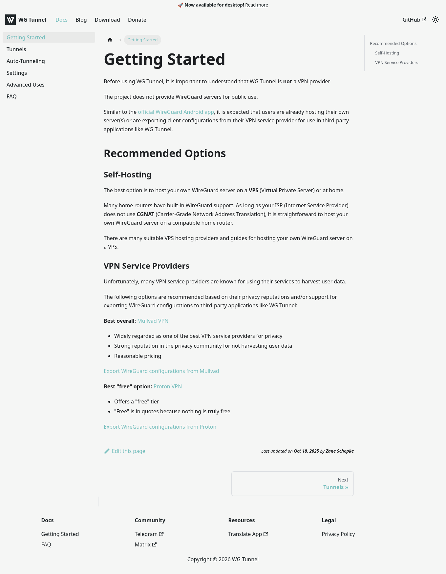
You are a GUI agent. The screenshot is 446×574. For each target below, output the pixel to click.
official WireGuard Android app (176, 111)
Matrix (146, 544)
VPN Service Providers (396, 62)
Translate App (248, 534)
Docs (61, 19)
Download (107, 19)
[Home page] (110, 40)
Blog (81, 19)
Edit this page (124, 451)
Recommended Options (393, 43)
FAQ (46, 544)
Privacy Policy (338, 534)
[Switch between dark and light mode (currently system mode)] (435, 19)
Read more (256, 5)
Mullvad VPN (152, 320)
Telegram (149, 534)
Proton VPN (168, 386)
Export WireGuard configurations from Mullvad (161, 371)
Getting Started (60, 534)
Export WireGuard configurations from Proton (160, 426)
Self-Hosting (387, 53)
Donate (137, 19)
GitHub (414, 19)
